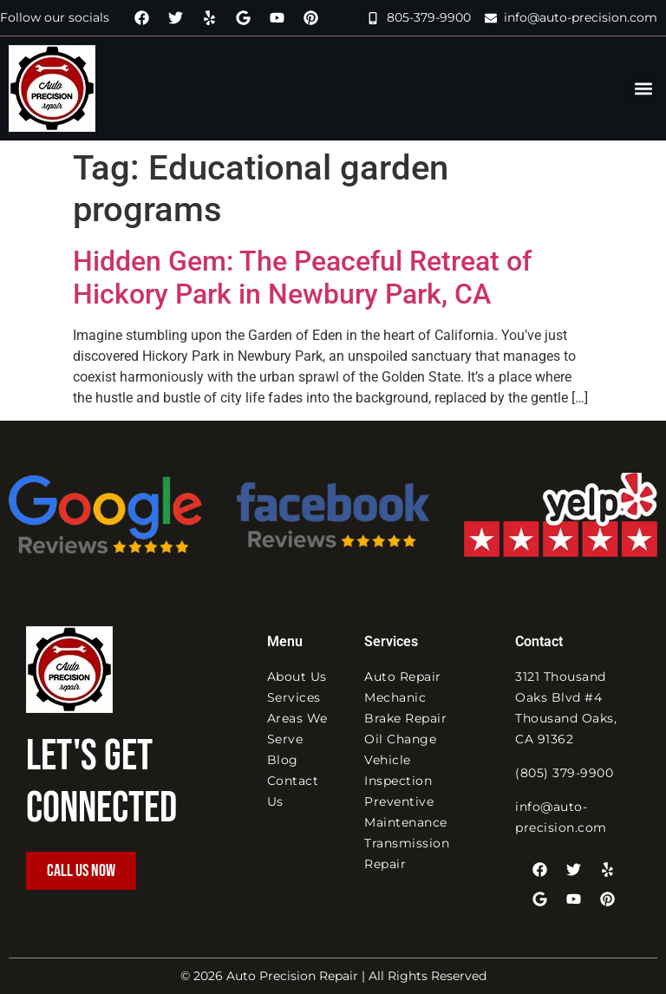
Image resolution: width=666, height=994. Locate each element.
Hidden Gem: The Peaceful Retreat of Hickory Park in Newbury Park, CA (302, 278)
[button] (643, 89)
